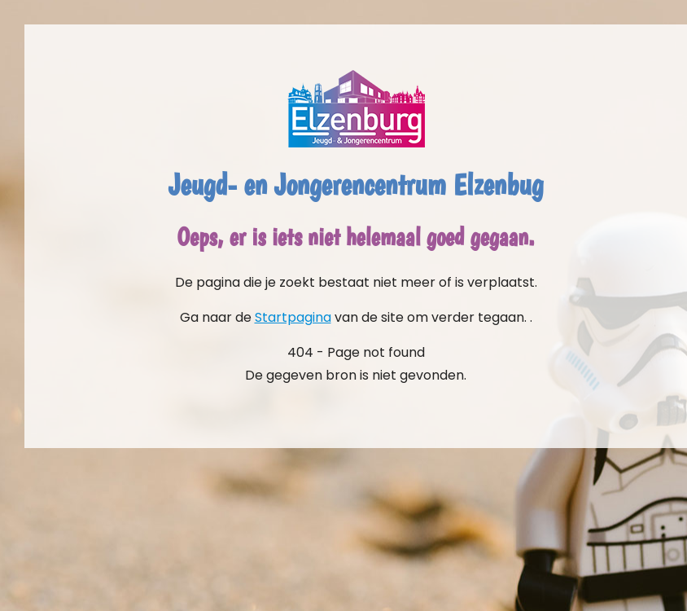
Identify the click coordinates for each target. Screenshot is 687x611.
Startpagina (293, 317)
